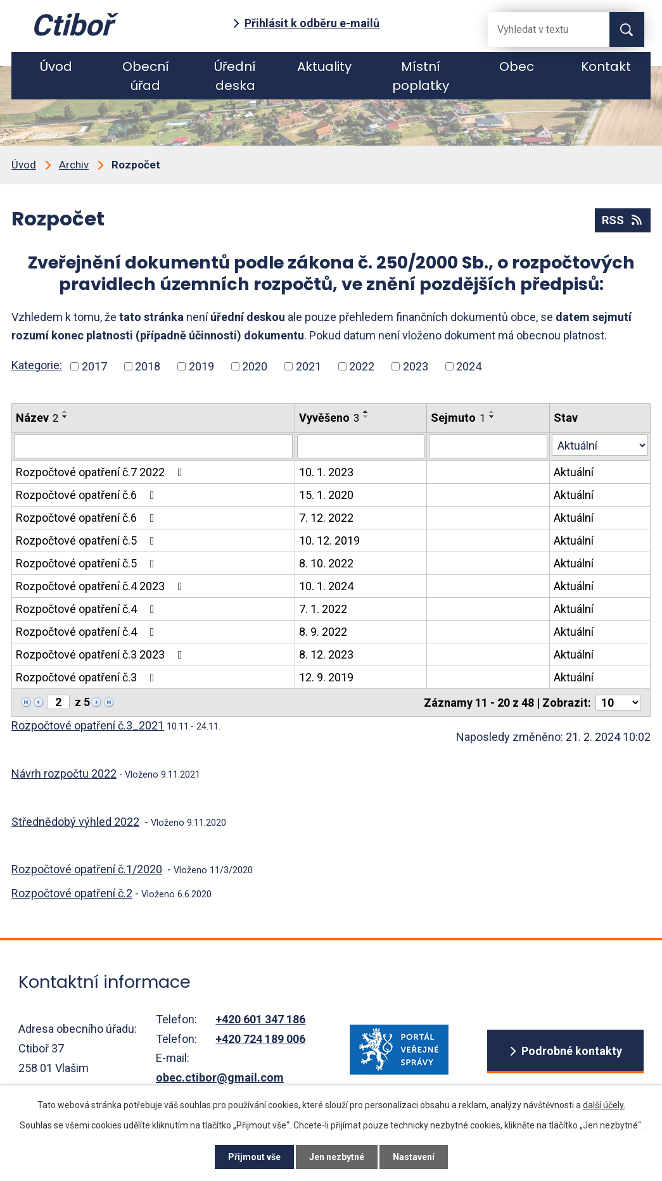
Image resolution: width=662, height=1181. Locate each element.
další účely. (604, 1105)
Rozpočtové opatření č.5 (88, 540)
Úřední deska (235, 76)
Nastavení (414, 1157)
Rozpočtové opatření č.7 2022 (102, 472)
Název (37, 417)
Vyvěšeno (329, 417)
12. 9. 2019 (326, 677)
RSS (623, 220)
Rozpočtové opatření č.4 (88, 609)
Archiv (74, 164)
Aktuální (574, 472)
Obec (516, 66)
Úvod (56, 66)
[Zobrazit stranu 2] (58, 702)
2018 (147, 366)
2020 (254, 366)
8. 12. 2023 (326, 654)
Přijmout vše (254, 1157)
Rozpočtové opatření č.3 (88, 677)
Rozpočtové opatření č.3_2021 (87, 725)
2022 (361, 366)
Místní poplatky (420, 76)
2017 (94, 366)
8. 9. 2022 (323, 631)
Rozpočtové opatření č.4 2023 (102, 586)
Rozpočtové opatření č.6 (88, 495)
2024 (468, 366)
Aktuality (324, 66)
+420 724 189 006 (260, 1038)
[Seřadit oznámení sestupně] (65, 416)
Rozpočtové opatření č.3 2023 (102, 654)
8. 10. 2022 (326, 563)
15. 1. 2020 (326, 495)
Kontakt (606, 66)
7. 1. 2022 (323, 609)
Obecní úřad (145, 76)
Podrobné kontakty (571, 1051)
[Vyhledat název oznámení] (153, 446)
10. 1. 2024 (326, 586)
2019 (201, 366)
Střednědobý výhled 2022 (75, 821)
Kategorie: (36, 365)
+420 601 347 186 (260, 1019)
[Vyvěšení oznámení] (360, 446)
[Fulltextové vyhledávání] (538, 29)
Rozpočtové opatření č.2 (71, 893)
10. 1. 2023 (326, 472)
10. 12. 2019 (329, 540)
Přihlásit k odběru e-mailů (312, 23)
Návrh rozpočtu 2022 (64, 773)
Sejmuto (458, 417)
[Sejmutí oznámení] (488, 446)
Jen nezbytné (336, 1157)
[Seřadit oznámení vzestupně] (65, 411)
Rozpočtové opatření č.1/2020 (86, 869)
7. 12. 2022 (326, 517)
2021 (308, 366)
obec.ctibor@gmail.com (220, 1077)
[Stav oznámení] (600, 445)
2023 (415, 366)
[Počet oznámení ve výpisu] (618, 702)
